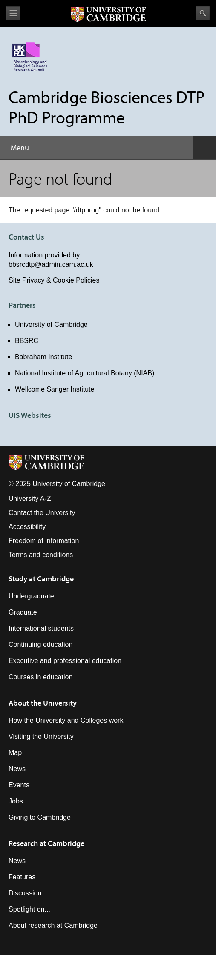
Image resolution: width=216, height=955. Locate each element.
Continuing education (40, 644)
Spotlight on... (29, 909)
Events (19, 785)
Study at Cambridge (41, 578)
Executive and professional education (65, 660)
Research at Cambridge (46, 843)
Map (15, 752)
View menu (13, 13)
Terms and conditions (41, 554)
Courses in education (40, 677)
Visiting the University (41, 736)
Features (22, 877)
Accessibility (27, 526)
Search (203, 13)
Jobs (16, 801)
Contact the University (42, 512)
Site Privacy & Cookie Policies (54, 280)
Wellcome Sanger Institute (54, 389)
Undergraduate (31, 596)
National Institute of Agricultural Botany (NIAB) (84, 373)
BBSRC (26, 340)
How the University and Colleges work (66, 720)
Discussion (25, 893)
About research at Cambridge (53, 925)
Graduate (23, 612)
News (17, 768)
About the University (43, 703)
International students (41, 628)
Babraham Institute (43, 356)
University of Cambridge (51, 324)
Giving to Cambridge (40, 817)
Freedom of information (44, 540)
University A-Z (30, 498)
